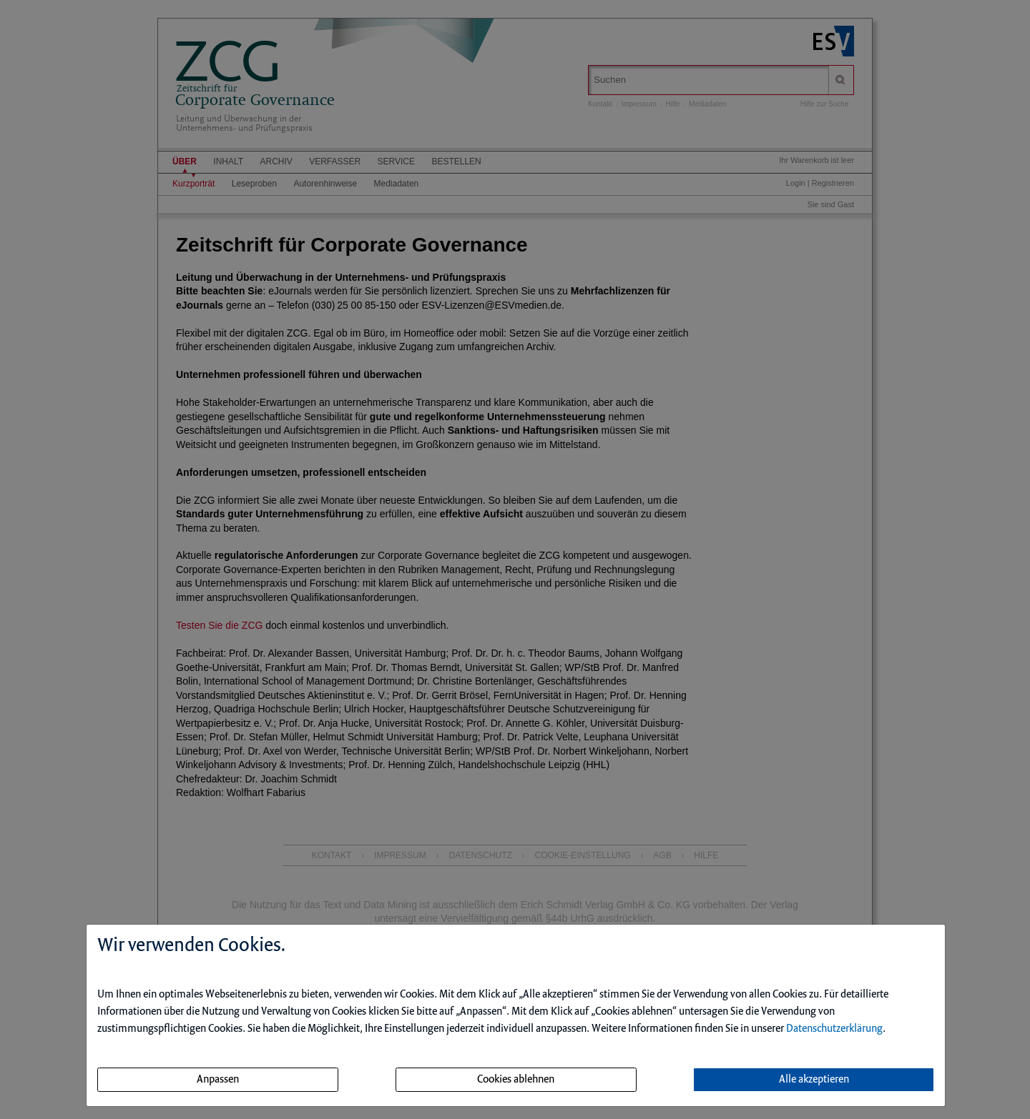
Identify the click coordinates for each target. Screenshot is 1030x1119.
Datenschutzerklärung (834, 1029)
